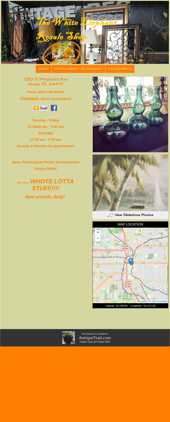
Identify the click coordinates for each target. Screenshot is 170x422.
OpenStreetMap (159, 301)
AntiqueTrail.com (95, 337)
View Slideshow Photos (130, 215)
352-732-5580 (51, 92)
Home (43, 68)
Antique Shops (86, 341)
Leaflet (142, 301)
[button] (130, 261)
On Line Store (120, 68)
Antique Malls (103, 341)
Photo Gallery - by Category (78, 68)
